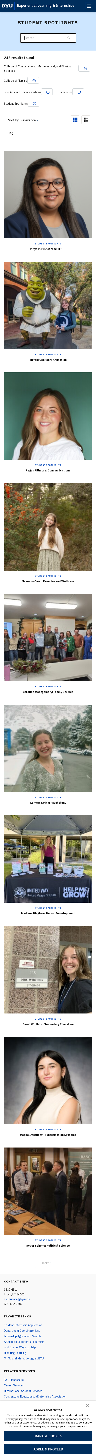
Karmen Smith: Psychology (48, 803)
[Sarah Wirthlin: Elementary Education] (48, 969)
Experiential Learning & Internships (45, 5)
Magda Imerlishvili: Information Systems (48, 1135)
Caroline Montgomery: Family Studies (48, 692)
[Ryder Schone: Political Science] (48, 1191)
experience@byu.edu (17, 1299)
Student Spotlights (48, 243)
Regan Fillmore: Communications (48, 470)
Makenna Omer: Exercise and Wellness (48, 581)
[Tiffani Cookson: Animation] (48, 305)
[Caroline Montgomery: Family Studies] (48, 637)
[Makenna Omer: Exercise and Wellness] (48, 526)
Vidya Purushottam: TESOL (48, 249)
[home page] (7, 6)
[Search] (48, 38)
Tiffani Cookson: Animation (48, 360)
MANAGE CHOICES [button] (48, 1436)
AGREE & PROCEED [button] (48, 1449)
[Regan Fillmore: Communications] (48, 416)
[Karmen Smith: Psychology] (48, 748)
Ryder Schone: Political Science (48, 1245)
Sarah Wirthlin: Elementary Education (48, 1024)
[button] (87, 1405)
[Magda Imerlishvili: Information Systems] (48, 1080)
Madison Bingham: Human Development (48, 913)
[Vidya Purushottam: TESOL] (48, 194)
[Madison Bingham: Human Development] (48, 858)
